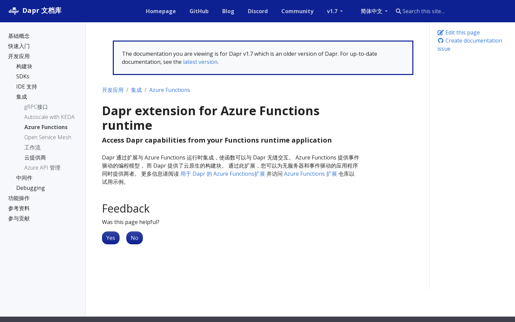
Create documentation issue (469, 44)
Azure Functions (169, 90)
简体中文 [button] (372, 11)
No (134, 238)
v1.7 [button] (333, 11)
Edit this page (458, 32)
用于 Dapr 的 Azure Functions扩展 (222, 173)
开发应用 (113, 90)
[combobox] (445, 11)
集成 (136, 90)
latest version (200, 62)
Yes (110, 238)
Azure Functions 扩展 (310, 173)
